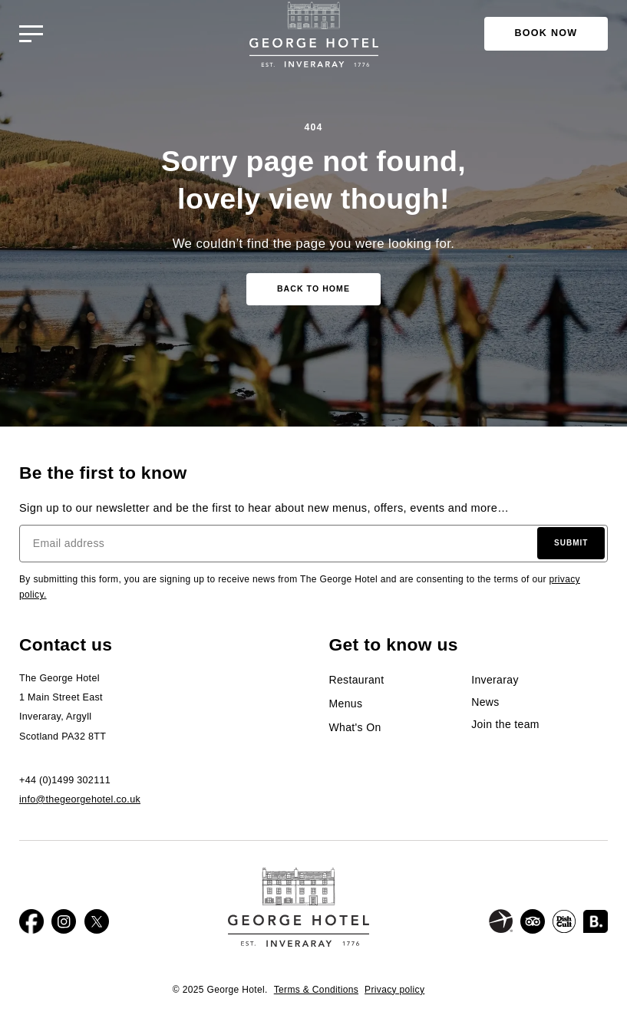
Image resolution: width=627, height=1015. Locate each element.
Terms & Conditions (316, 989)
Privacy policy (394, 989)
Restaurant (356, 680)
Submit (571, 543)
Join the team (505, 724)
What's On (355, 727)
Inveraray (495, 680)
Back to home (313, 288)
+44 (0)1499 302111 (65, 780)
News (485, 702)
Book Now (546, 33)
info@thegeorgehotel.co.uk (79, 799)
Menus (346, 703)
